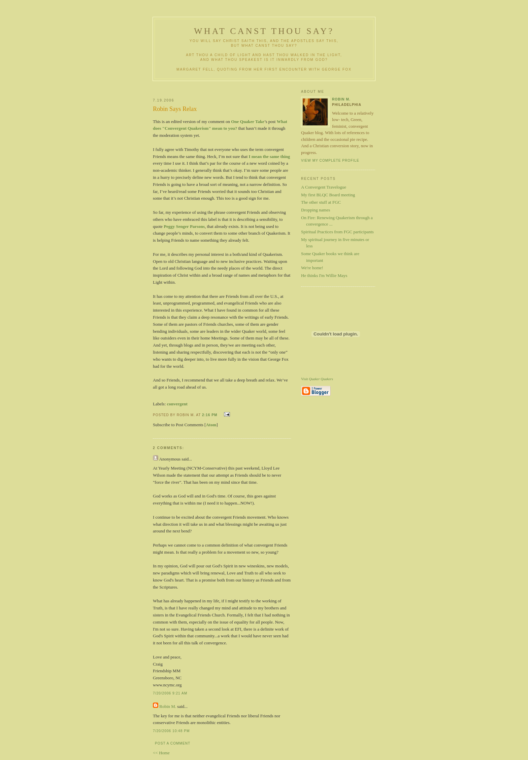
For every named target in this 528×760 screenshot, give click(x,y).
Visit (317, 379)
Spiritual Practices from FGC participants (337, 231)
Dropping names (315, 209)
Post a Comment (172, 743)
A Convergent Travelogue (323, 187)
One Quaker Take (247, 121)
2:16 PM (209, 415)
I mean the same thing (269, 156)
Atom (211, 424)
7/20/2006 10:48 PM (171, 731)
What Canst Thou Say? (264, 31)
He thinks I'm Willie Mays (324, 275)
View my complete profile (330, 160)
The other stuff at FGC (321, 202)
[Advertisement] (232, 86)
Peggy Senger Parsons (184, 226)
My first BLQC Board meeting (328, 194)
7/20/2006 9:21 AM (170, 693)
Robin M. (167, 706)
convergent (177, 403)
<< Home (161, 752)
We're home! (312, 267)
